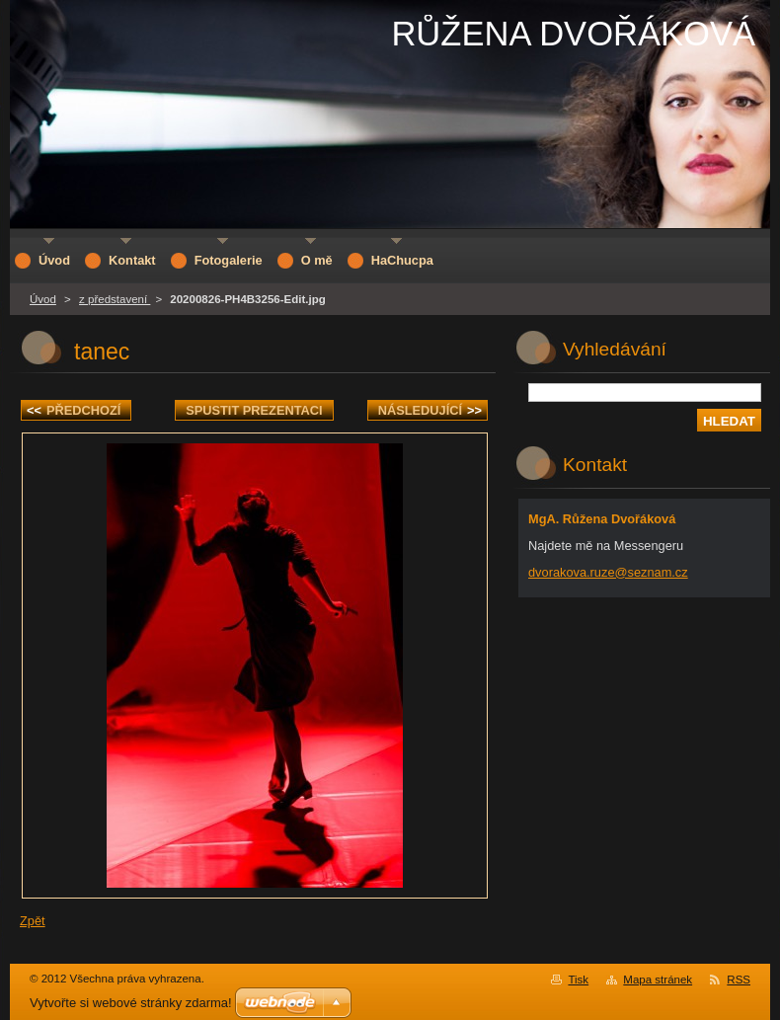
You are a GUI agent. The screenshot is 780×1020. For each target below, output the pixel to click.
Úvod (43, 299)
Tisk (578, 979)
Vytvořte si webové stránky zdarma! (131, 1002)
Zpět (32, 920)
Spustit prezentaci (254, 410)
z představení (114, 299)
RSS (738, 979)
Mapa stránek (657, 979)
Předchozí (73, 410)
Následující (430, 410)
